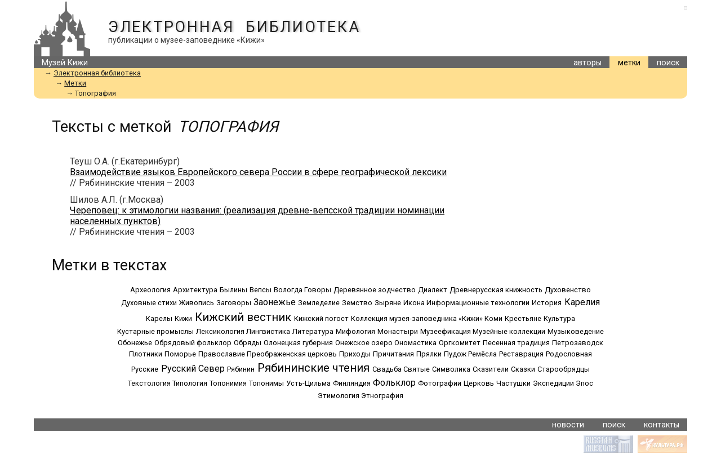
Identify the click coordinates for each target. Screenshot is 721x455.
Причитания (393, 354)
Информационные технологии (477, 302)
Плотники (145, 354)
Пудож (455, 354)
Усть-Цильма (308, 383)
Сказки (523, 369)
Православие (221, 354)
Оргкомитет (459, 342)
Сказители (491, 369)
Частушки (513, 383)
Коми (493, 318)
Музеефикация (445, 331)
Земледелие (319, 302)
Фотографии (439, 383)
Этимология (338, 395)
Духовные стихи (149, 302)
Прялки (429, 354)
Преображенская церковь (292, 354)
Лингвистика (268, 331)
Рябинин (241, 369)
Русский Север (193, 368)
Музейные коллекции (509, 331)
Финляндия (352, 383)
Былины (233, 290)
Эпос (584, 383)
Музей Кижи (65, 63)
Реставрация (521, 354)
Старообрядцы (563, 369)
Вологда (288, 290)
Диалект (432, 290)
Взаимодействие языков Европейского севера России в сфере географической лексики (258, 172)
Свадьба (387, 369)
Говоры (317, 290)
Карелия (582, 302)
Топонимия (228, 383)
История (547, 302)
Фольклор (394, 382)
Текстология (149, 383)
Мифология (355, 331)
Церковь (479, 383)
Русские (144, 369)
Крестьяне (523, 318)
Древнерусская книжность (495, 290)
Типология (189, 383)
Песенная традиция (516, 342)
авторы (587, 63)
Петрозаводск (577, 342)
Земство (357, 302)
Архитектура (195, 290)
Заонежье (274, 302)
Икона (414, 302)
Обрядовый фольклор (193, 342)
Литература (312, 331)
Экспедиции (553, 383)
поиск (668, 63)
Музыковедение (576, 331)
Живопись (196, 302)
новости (568, 425)
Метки (75, 83)
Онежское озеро (364, 342)
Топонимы (266, 383)
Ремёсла (482, 354)
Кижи (183, 318)
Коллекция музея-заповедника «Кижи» (417, 318)
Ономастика (415, 342)
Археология (150, 290)
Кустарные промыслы (155, 331)
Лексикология (220, 331)
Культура (559, 318)
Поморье (180, 354)
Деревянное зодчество (374, 290)
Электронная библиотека (234, 27)
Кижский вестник (243, 317)
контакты (661, 425)
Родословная (569, 354)
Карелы (159, 318)
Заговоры (233, 302)
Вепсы (261, 290)
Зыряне (388, 302)
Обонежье (135, 342)
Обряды (247, 342)
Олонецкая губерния (298, 342)
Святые (416, 369)
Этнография (382, 395)
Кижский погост (321, 318)
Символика (451, 369)
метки (629, 63)
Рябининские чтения (313, 367)
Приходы (355, 354)
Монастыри (397, 331)
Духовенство (568, 290)
